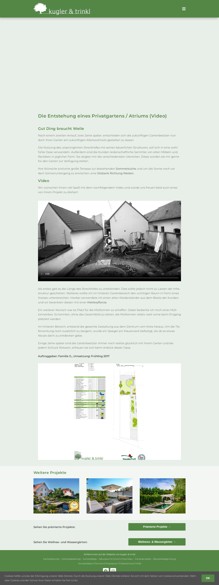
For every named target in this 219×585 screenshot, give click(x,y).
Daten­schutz (127, 563)
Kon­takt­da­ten (85, 563)
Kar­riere (99, 563)
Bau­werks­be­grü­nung (164, 559)
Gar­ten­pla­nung (51, 559)
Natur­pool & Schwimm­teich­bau (116, 559)
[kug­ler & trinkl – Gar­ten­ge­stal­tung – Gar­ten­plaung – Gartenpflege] (62, 4)
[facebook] (106, 571)
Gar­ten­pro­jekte (143, 559)
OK (208, 578)
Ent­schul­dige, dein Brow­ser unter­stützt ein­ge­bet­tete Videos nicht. (109, 241)
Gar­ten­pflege (90, 559)
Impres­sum (112, 563)
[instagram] (113, 571)
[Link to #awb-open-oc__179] (184, 9)
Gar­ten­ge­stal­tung (71, 559)
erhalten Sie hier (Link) (65, 580)
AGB (138, 563)
